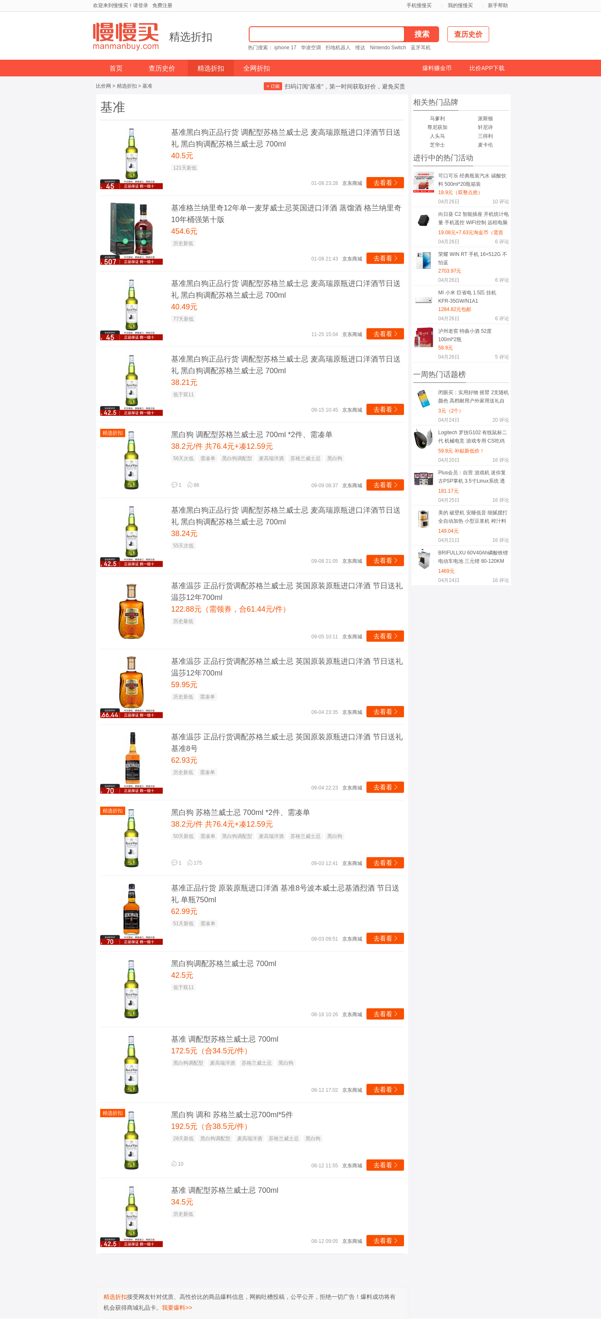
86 (193, 485)
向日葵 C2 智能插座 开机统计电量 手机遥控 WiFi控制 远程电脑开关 (473, 219)
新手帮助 (498, 5)
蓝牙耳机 (421, 48)
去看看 (386, 182)
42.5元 (182, 975)
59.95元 (184, 685)
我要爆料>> (177, 1307)
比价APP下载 (487, 68)
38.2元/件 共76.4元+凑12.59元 (222, 446)
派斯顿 (485, 118)
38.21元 (184, 382)
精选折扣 (190, 36)
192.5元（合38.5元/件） (211, 1126)
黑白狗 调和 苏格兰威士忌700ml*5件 (232, 1115)
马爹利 (437, 118)
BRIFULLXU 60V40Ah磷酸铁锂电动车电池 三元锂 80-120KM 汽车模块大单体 (473, 558)
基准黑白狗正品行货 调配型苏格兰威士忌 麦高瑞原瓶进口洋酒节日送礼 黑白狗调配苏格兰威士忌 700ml (286, 138)
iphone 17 (285, 48)
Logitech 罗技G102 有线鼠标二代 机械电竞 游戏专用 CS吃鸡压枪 (472, 438)
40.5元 (182, 156)
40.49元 (184, 307)
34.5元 (182, 1202)
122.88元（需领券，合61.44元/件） (230, 609)
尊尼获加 (437, 127)
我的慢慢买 (460, 5)
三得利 (485, 136)
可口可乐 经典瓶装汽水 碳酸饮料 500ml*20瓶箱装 (472, 180)
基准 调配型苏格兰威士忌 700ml (224, 1039)
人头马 (437, 136)
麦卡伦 (485, 145)
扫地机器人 (338, 48)
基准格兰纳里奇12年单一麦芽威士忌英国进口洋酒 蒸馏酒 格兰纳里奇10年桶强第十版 (286, 214)
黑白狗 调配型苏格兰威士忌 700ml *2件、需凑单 (252, 434)
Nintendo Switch (388, 48)
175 (194, 863)
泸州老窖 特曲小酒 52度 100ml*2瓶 (465, 335)
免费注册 (162, 5)
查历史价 (162, 68)
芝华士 (437, 145)
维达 (360, 48)
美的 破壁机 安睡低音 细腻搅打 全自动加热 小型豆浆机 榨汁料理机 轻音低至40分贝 (473, 518)
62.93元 (184, 760)
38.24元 (184, 533)
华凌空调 (311, 48)
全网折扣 (256, 68)
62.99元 (184, 911)
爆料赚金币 (437, 68)
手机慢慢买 (419, 5)
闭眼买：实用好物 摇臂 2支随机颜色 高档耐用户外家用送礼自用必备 (473, 398)
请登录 (140, 5)
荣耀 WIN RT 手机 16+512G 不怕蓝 (472, 258)
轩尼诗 (485, 127)
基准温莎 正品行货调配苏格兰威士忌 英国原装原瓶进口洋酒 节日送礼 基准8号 (287, 743)
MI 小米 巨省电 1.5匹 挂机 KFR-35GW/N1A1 (467, 297)
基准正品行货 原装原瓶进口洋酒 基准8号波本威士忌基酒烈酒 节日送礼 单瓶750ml (285, 894)
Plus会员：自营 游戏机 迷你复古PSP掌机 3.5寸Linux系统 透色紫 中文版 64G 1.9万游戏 (472, 478)
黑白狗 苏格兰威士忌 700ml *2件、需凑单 (240, 812)
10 (177, 1164)
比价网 (103, 86)
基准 (147, 86)
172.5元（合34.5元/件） (211, 1051)
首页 (116, 68)
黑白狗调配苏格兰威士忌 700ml (223, 963)
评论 (500, 202)
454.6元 (184, 231)
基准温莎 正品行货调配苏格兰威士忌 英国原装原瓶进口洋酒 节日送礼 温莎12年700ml (287, 592)
